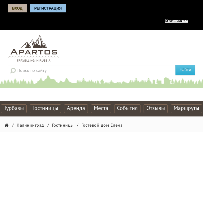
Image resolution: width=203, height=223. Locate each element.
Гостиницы (45, 108)
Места (101, 108)
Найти (185, 69)
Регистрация (48, 8)
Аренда (76, 108)
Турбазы (14, 108)
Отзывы (155, 108)
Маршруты (186, 108)
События (127, 108)
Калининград (176, 21)
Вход (17, 8)
